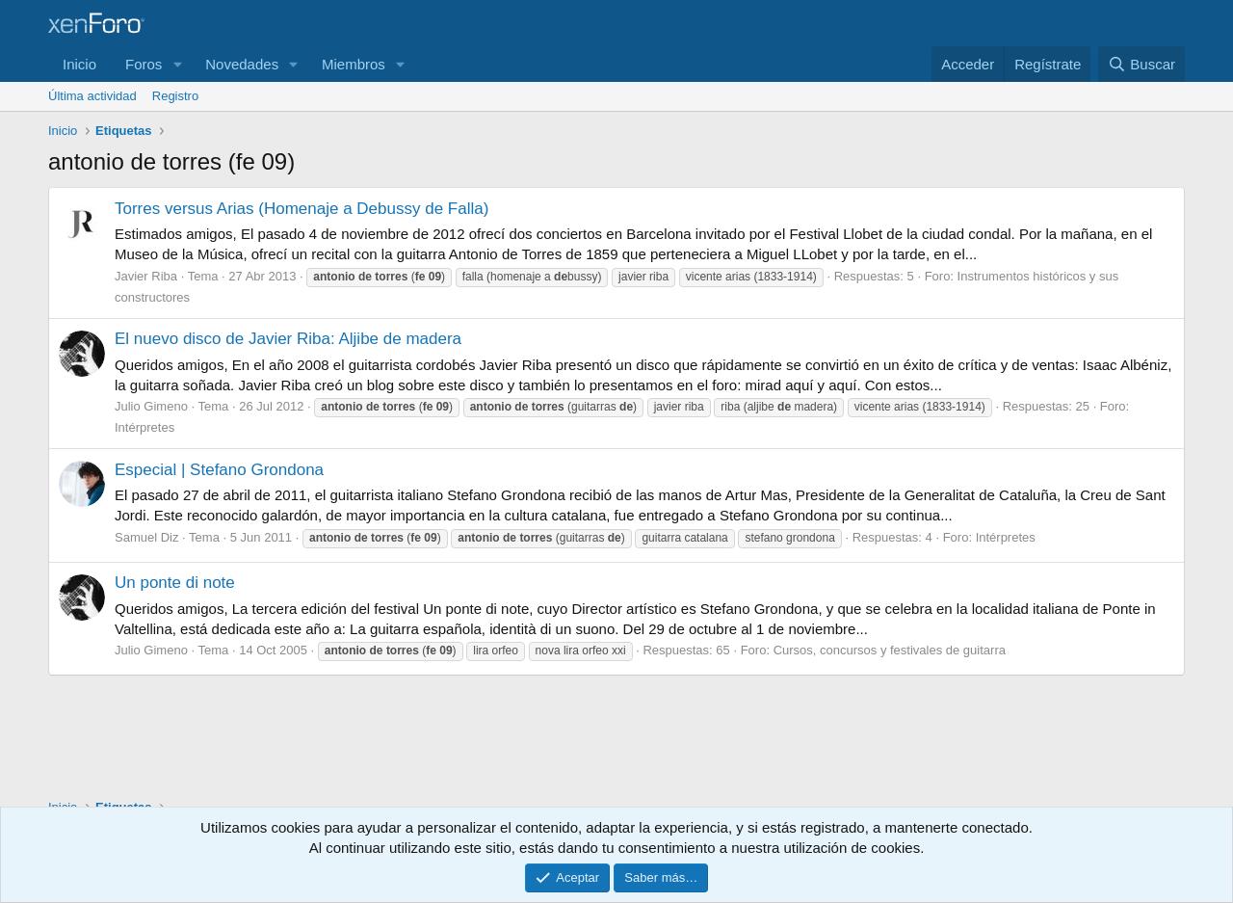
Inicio (79, 64)
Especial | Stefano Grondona (219, 470)
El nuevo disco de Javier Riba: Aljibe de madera (288, 339)
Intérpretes (144, 427)
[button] (177, 64)
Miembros (353, 64)
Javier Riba (146, 276)
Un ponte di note (175, 582)
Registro (175, 96)
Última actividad (92, 96)
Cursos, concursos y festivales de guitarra (890, 650)
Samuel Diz (146, 537)
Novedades (241, 64)
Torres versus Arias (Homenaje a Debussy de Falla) (301, 208)
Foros (143, 64)
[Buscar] (1141, 64)
